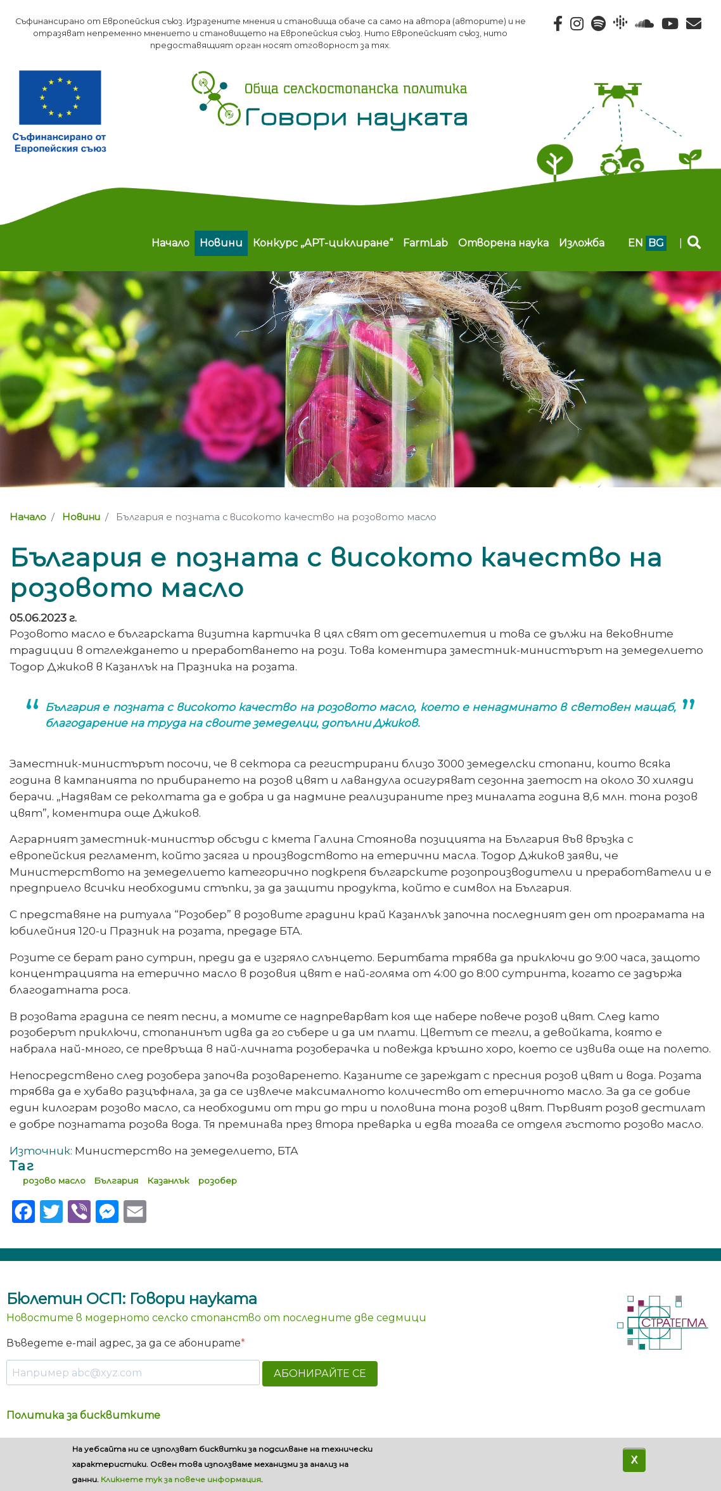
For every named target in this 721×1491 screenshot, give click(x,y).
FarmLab (425, 243)
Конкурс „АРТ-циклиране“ (323, 243)
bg (656, 243)
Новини (221, 243)
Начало (170, 243)
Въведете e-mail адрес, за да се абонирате (123, 1343)
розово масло (54, 1180)
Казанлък (168, 1180)
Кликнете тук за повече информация (181, 1479)
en (635, 243)
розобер (217, 1180)
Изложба (581, 243)
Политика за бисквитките (83, 1415)
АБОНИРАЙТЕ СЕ (320, 1373)
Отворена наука (503, 243)
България (116, 1180)
